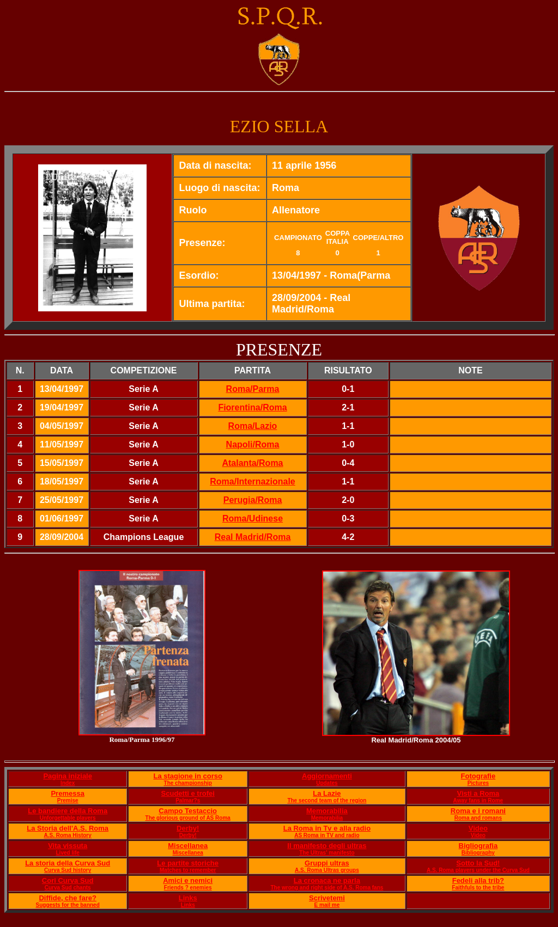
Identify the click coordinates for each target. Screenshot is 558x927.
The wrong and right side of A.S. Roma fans (326, 888)
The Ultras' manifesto (326, 853)
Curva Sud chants (68, 888)
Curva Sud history (67, 870)
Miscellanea (188, 846)
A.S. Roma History (68, 835)
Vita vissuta (67, 846)
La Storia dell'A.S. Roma (67, 828)
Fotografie (478, 776)
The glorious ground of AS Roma (188, 818)
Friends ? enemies (188, 888)
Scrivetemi (327, 898)
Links (188, 898)
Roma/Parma (253, 389)
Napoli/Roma (253, 444)
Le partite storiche (188, 863)
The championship (188, 783)
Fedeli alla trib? (478, 880)
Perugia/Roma (252, 500)
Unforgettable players (68, 818)
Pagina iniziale (67, 776)
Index (67, 783)
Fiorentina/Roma (252, 407)
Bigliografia (478, 846)
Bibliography (478, 853)
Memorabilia (327, 811)
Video (478, 828)
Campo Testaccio (188, 811)
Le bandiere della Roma (67, 811)
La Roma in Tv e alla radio (327, 828)
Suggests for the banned (68, 905)
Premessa (67, 793)
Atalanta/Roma (252, 463)
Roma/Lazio (252, 426)
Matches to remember (188, 870)
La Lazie (327, 793)
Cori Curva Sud (68, 880)
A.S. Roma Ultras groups (327, 870)
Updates (326, 783)
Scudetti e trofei (188, 793)
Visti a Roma (478, 793)
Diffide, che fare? (67, 898)
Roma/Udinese (252, 518)
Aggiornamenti (327, 776)
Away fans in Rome (478, 800)
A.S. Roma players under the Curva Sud (478, 870)
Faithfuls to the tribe (478, 888)
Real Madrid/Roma (253, 537)
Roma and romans (478, 818)
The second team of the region (326, 800)
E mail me (327, 905)
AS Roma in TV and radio (326, 835)
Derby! (188, 828)
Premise (67, 800)
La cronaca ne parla (327, 880)
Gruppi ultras (327, 863)
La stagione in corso (187, 776)
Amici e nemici (188, 880)
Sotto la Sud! (478, 863)
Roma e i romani (478, 811)
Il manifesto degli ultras (326, 846)
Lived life (68, 853)
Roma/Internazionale (252, 481)
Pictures (478, 783)
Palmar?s (187, 800)
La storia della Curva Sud (67, 863)
